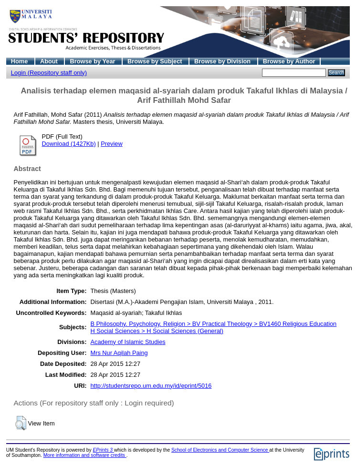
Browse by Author (289, 61)
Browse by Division (223, 61)
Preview (112, 143)
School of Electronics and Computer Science (220, 450)
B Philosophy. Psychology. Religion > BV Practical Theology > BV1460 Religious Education (213, 323)
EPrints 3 (103, 450)
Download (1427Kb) (69, 143)
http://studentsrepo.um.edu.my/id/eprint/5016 (150, 385)
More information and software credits (84, 455)
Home (20, 61)
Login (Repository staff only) (49, 72)
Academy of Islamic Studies (127, 341)
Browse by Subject (155, 61)
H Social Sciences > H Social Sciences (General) (156, 330)
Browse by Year (93, 61)
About (50, 61)
